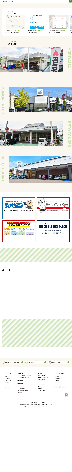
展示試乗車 (20, 443)
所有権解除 (20, 455)
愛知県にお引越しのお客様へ (23, 452)
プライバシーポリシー (59, 447)
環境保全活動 (58, 441)
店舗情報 (7, 438)
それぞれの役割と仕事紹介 (43, 444)
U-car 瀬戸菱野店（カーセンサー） (24, 440)
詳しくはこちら (19, 246)
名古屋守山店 (8, 441)
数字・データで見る (41, 438)
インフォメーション (59, 435)
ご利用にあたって (59, 445)
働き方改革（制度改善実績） (43, 440)
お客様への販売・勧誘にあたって (61, 449)
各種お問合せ (58, 443)
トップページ (8, 435)
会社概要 (57, 438)
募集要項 (40, 450)
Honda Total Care (21, 450)
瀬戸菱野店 (7, 447)
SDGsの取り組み (41, 446)
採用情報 (40, 435)
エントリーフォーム (41, 453)
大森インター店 (8, 443)
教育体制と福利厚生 (41, 442)
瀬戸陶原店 (7, 445)
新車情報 (7, 450)
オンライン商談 (21, 448)
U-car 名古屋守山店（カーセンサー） (25, 438)
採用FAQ (39, 448)
